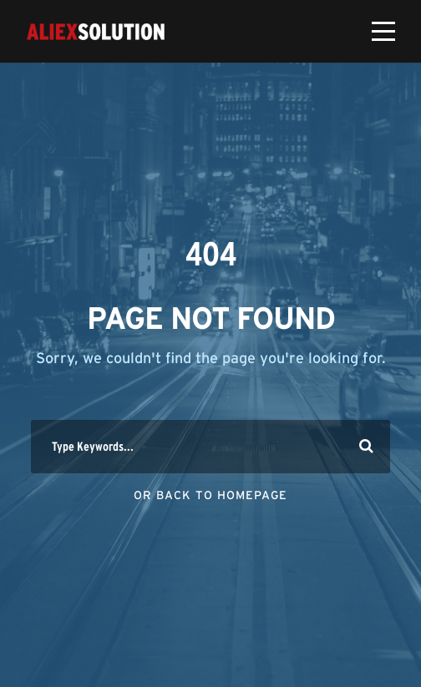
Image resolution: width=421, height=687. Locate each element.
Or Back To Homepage (210, 496)
